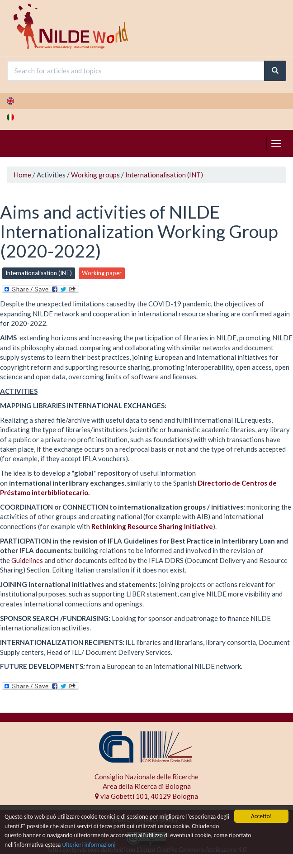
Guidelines (27, 560)
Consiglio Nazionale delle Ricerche (146, 777)
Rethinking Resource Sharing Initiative (152, 526)
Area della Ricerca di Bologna (147, 786)
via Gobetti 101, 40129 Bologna (146, 796)
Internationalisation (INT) (164, 175)
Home (22, 175)
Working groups (95, 175)
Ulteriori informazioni (88, 845)
